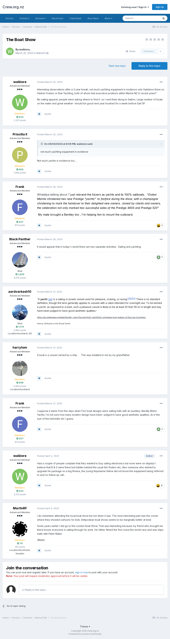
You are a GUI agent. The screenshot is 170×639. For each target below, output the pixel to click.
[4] (134, 298)
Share (130, 51)
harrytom (20, 347)
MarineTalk (42, 53)
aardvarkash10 (19, 291)
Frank (20, 187)
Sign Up (160, 7)
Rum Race (93, 18)
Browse (41, 18)
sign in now (81, 572)
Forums (9, 18)
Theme (85, 626)
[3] (131, 298)
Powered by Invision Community (85, 634)
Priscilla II (20, 134)
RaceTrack (57, 18)
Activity (24, 18)
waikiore (24, 49)
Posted (49, 82)
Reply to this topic (149, 65)
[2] (129, 298)
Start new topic (117, 65)
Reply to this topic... (34, 589)
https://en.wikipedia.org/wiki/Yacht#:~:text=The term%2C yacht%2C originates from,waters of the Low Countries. (91, 317)
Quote (48, 113)
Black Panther (20, 239)
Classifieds (75, 18)
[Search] (141, 18)
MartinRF (20, 508)
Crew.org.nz (13, 7)
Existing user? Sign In (135, 7)
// (50, 299)
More (108, 18)
